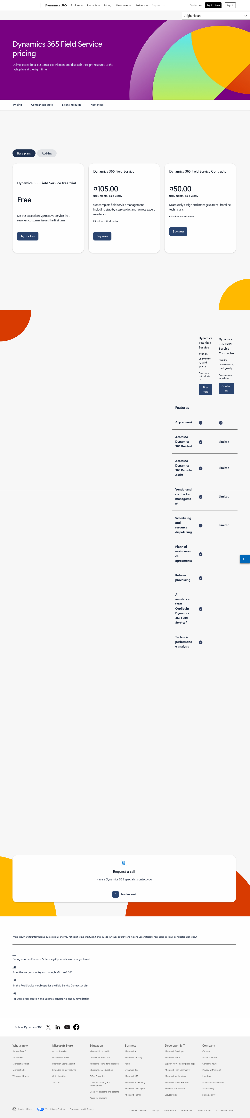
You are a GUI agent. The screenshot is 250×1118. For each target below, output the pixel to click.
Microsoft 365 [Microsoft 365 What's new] (19, 1069)
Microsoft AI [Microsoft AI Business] (130, 1051)
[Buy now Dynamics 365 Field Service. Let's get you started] (102, 236)
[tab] (24, 153)
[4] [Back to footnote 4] (14, 993)
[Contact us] (244, 559)
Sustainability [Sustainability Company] (208, 1094)
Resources (122, 5)
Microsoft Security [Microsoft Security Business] (133, 1057)
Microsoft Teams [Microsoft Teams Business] (133, 1094)
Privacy (155, 1110)
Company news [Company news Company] (209, 1063)
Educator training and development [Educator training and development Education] (100, 1084)
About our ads (204, 1110)
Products (92, 5)
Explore (75, 5)
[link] (17, 106)
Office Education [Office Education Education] (97, 1076)
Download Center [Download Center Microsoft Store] (60, 1057)
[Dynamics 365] (55, 5)
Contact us (196, 5)
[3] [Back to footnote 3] (14, 979)
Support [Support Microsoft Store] (56, 1082)
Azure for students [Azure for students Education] (98, 1097)
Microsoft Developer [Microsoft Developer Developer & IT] (174, 1051)
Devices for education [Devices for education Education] (100, 1057)
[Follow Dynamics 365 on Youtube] (67, 1027)
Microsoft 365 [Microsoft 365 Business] (131, 1076)
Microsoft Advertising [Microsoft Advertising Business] (135, 1082)
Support (156, 5)
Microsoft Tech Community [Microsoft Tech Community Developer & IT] (177, 1069)
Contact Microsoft (138, 1110)
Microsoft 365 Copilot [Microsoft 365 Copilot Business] (135, 1088)
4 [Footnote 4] (186, 621)
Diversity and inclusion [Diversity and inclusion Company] (213, 1082)
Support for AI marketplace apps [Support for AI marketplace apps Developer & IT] (180, 1063)
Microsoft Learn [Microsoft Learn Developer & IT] (172, 1057)
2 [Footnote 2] (191, 421)
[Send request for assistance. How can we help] (124, 894)
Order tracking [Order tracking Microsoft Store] (59, 1076)
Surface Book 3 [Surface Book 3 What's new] (19, 1051)
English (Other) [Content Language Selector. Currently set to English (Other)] (25, 1108)
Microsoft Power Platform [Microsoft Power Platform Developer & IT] (177, 1082)
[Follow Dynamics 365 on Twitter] (48, 1027)
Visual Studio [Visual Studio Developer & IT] (171, 1094)
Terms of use (170, 1110)
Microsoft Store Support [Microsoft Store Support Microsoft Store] (63, 1063)
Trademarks (186, 1110)
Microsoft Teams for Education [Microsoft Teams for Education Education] (104, 1063)
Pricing (107, 5)
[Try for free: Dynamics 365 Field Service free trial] (27, 236)
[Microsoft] (25, 5)
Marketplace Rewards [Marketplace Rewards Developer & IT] (175, 1088)
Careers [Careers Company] (206, 1051)
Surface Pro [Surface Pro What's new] (17, 1057)
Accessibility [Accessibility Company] (208, 1088)
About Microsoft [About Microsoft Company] (210, 1057)
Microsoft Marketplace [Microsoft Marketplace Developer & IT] (175, 1076)
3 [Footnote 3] (191, 445)
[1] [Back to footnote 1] (14, 953)
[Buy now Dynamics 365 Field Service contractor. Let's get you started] (178, 231)
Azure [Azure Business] (127, 1063)
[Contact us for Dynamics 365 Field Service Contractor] (226, 388)
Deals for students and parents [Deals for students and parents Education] (104, 1091)
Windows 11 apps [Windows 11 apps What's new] (20, 1076)
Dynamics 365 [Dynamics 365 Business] (131, 1069)
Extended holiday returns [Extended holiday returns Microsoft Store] (64, 1069)
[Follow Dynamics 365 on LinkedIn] (58, 1027)
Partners (140, 5)
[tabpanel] (124, 208)
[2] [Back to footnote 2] (14, 966)
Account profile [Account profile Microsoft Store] (59, 1051)
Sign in (230, 5)
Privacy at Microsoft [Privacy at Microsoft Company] (211, 1069)
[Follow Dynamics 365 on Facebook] (76, 1027)
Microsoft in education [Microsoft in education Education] (100, 1051)
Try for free (213, 5)
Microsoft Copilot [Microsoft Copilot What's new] (20, 1063)
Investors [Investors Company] (206, 1076)
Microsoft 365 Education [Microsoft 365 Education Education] (101, 1069)
